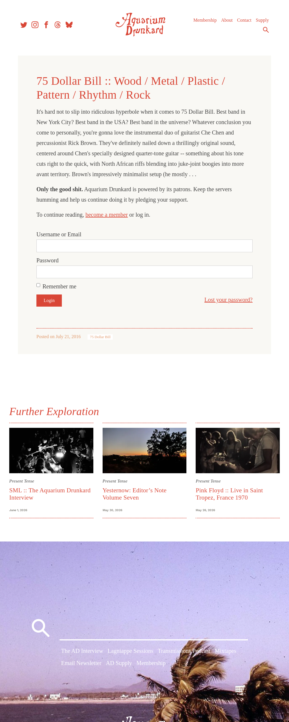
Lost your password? (228, 299)
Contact (244, 20)
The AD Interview (82, 651)
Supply (262, 20)
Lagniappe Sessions (130, 651)
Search (266, 30)
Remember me (59, 286)
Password (47, 260)
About (227, 20)
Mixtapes (225, 651)
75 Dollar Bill (100, 337)
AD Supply (119, 663)
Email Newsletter (81, 663)
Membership (205, 20)
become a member (107, 214)
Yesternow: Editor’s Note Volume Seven (135, 494)
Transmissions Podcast (184, 651)
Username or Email (58, 234)
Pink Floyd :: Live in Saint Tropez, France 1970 (229, 494)
